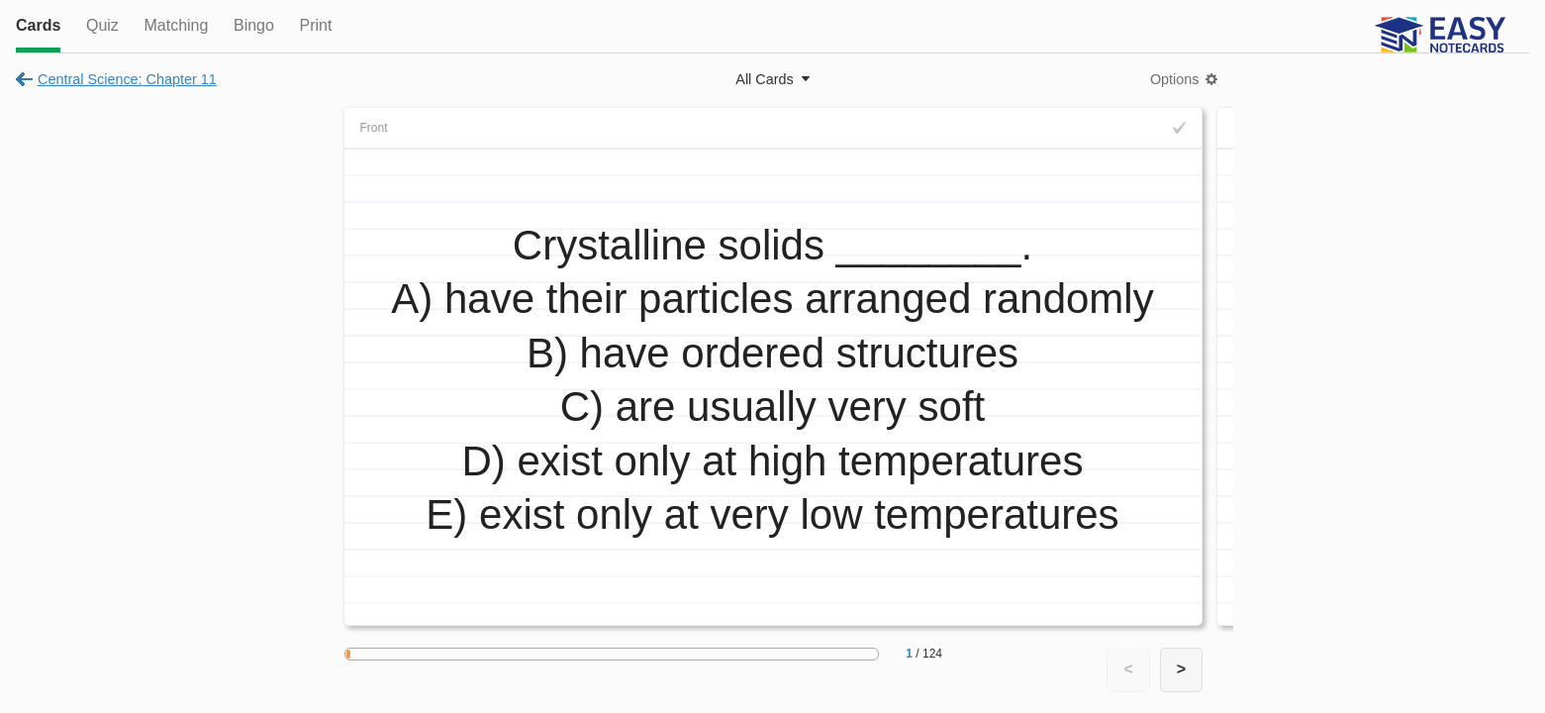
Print (315, 25)
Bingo (254, 25)
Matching (176, 25)
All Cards (764, 79)
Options (1175, 79)
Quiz (102, 25)
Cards (38, 25)
